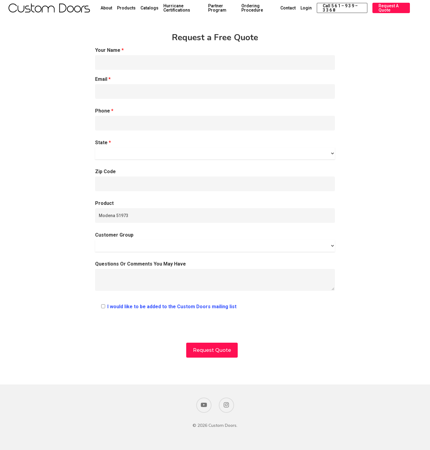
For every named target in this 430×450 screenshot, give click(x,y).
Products (143, 10)
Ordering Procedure (263, 9)
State (215, 149)
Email (215, 87)
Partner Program (231, 9)
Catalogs (167, 10)
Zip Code (215, 180)
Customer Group (215, 242)
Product (215, 211)
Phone (215, 119)
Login (313, 10)
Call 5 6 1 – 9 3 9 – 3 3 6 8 (346, 9)
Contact (295, 10)
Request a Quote (392, 9)
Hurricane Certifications (193, 9)
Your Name (215, 58)
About (123, 10)
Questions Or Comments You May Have (215, 277)
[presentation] (215, 331)
